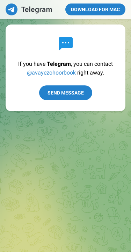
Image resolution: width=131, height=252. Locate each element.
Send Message (66, 93)
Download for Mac (95, 9)
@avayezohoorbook (51, 72)
